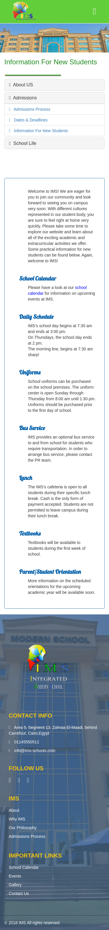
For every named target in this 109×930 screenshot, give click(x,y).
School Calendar (24, 867)
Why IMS (17, 819)
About (14, 810)
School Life (22, 143)
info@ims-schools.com (34, 750)
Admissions (23, 97)
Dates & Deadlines (29, 120)
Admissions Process (30, 109)
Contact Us (19, 893)
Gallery (15, 884)
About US (21, 84)
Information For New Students (39, 130)
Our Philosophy (23, 827)
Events (15, 876)
